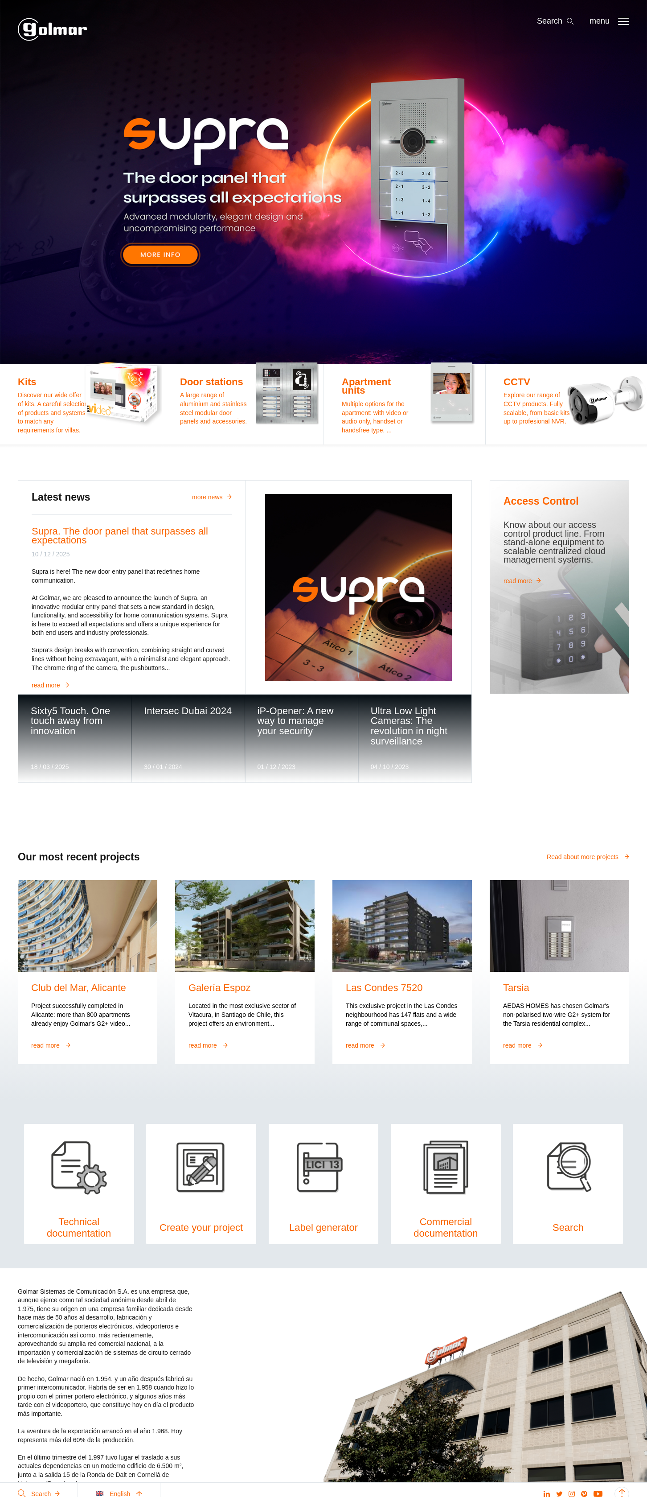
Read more (50, 685)
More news (211, 497)
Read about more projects (588, 856)
